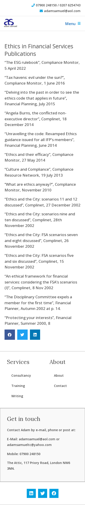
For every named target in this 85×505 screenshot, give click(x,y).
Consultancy (21, 375)
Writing (17, 396)
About (59, 375)
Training (18, 386)
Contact (60, 386)
